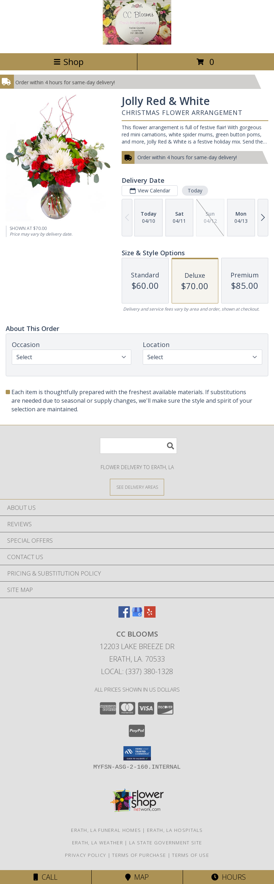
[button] (137, 753)
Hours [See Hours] (228, 877)
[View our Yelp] (150, 615)
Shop (68, 61)
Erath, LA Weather (97, 842)
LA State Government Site (165, 842)
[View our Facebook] (124, 615)
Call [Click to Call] (45, 877)
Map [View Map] (137, 877)
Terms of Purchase (139, 855)
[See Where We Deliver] (137, 486)
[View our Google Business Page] (137, 615)
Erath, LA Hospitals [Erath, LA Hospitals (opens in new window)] (175, 830)
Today (195, 190)
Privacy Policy (85, 855)
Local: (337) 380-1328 (137, 671)
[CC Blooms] (137, 42)
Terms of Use (190, 855)
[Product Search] (138, 446)
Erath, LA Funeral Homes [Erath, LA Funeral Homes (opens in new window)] (106, 830)
